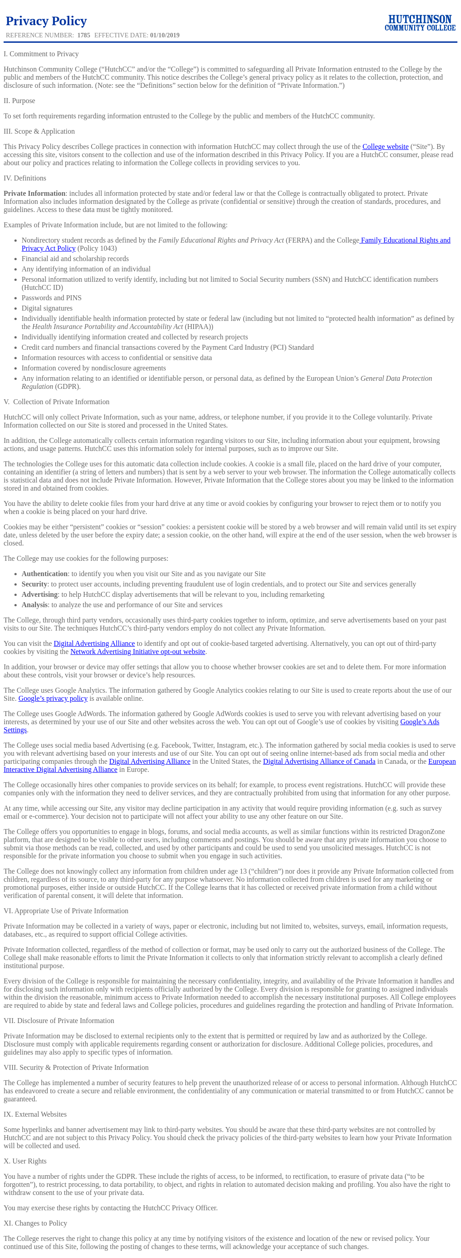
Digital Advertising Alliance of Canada (319, 761)
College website (385, 146)
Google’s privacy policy (53, 698)
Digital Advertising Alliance (94, 643)
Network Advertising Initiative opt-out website (137, 651)
